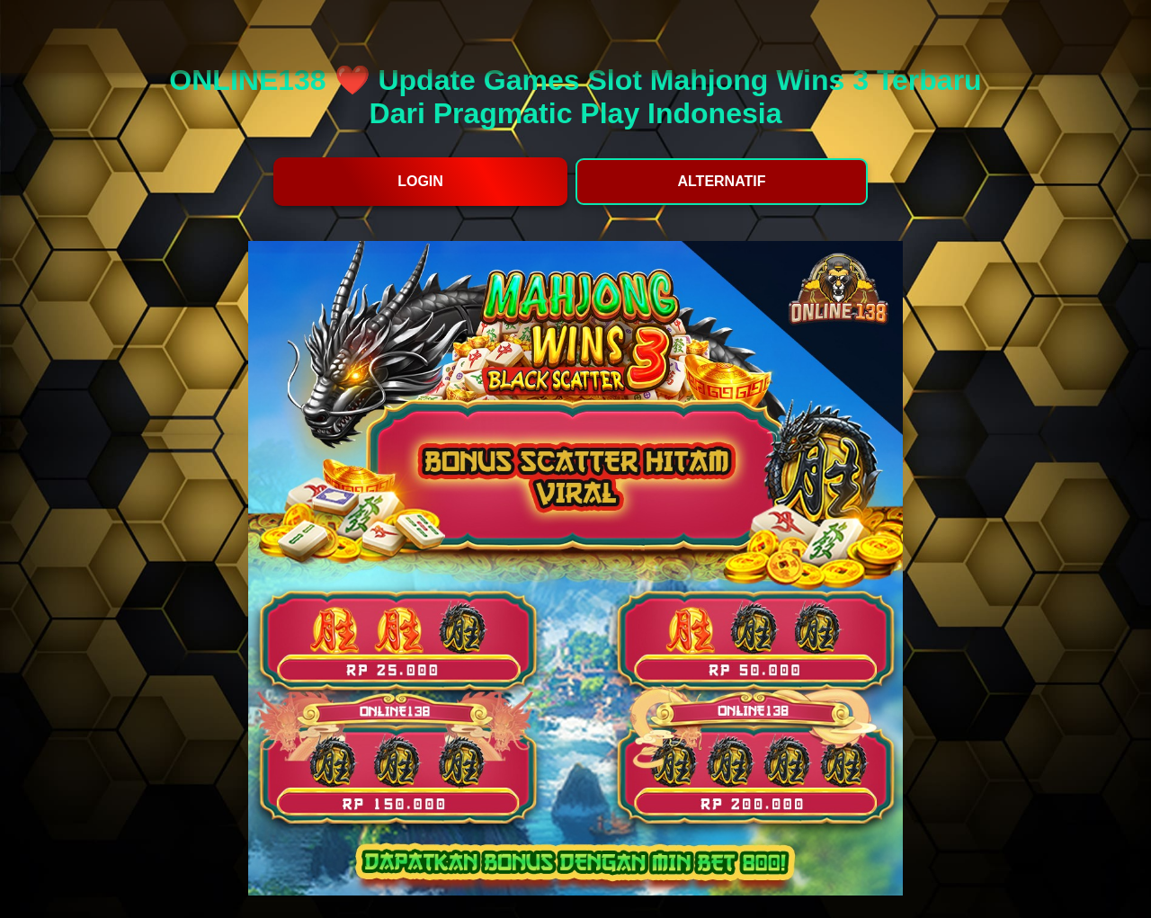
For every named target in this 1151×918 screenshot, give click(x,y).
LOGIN (420, 181)
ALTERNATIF (721, 181)
